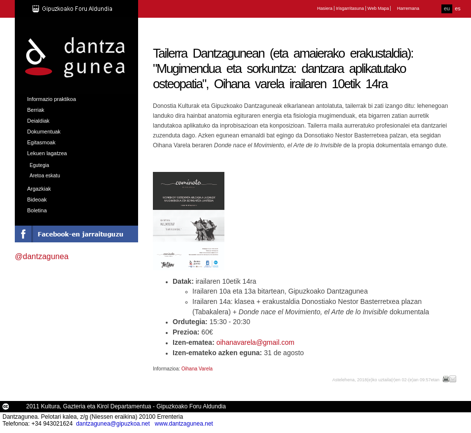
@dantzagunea (42, 256)
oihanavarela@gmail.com (255, 342)
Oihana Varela (197, 368)
